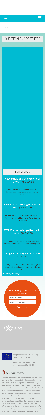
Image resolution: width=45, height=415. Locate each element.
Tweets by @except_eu (12, 273)
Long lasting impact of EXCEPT (22, 253)
